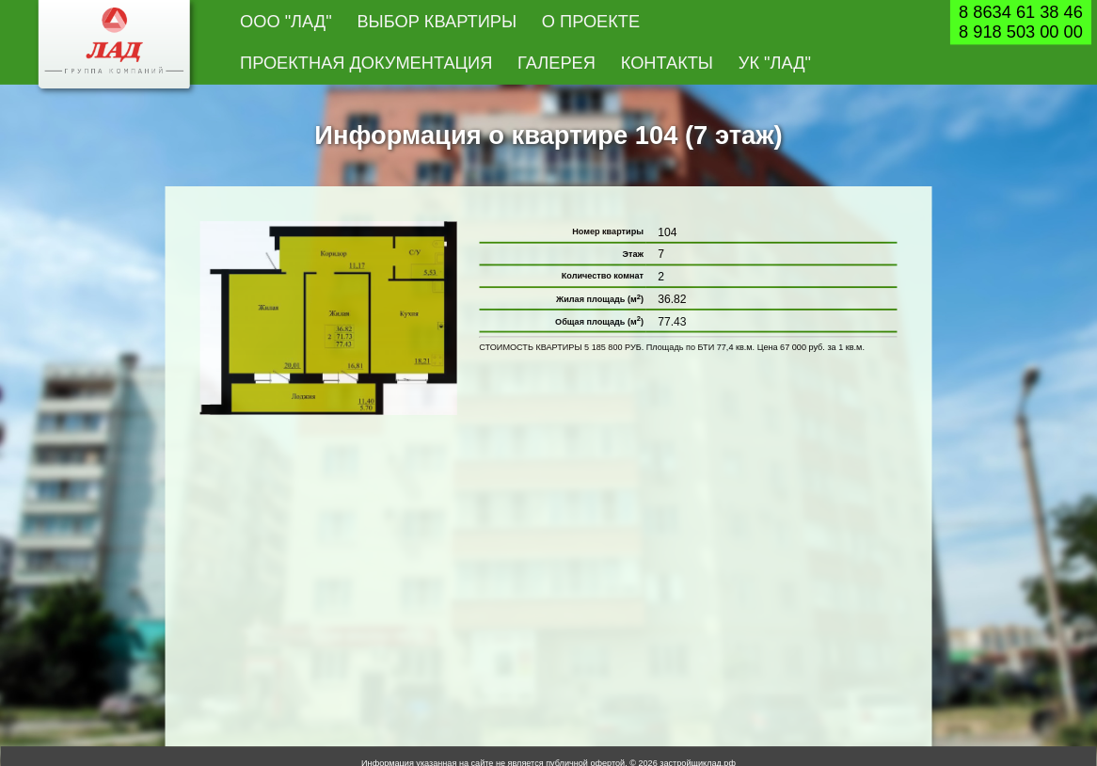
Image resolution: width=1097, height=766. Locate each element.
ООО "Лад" (286, 20)
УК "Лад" (775, 63)
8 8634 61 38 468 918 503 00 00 (1021, 22)
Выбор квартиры (437, 20)
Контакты (667, 63)
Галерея (556, 63)
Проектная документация (366, 63)
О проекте (591, 20)
